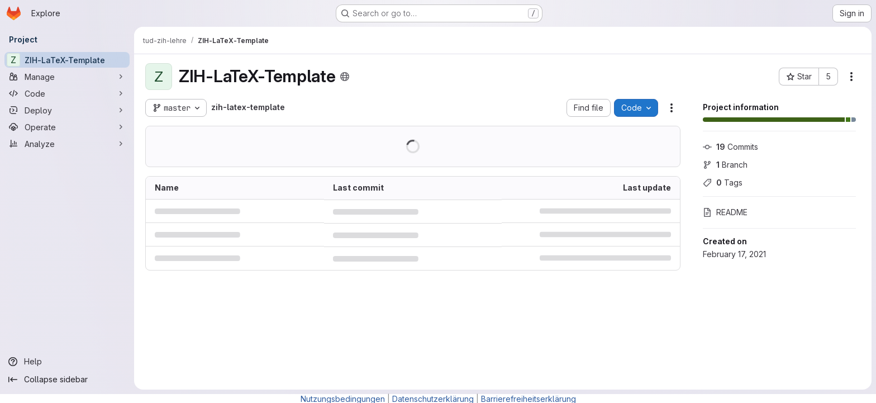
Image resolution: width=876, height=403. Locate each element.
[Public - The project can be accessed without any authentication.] (344, 76)
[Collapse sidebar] (67, 379)
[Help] (67, 361)
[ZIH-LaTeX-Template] (67, 60)
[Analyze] (67, 143)
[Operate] (67, 127)
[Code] (67, 93)
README (725, 212)
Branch (725, 164)
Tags (722, 182)
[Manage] (67, 76)
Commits (730, 146)
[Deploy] (67, 110)
